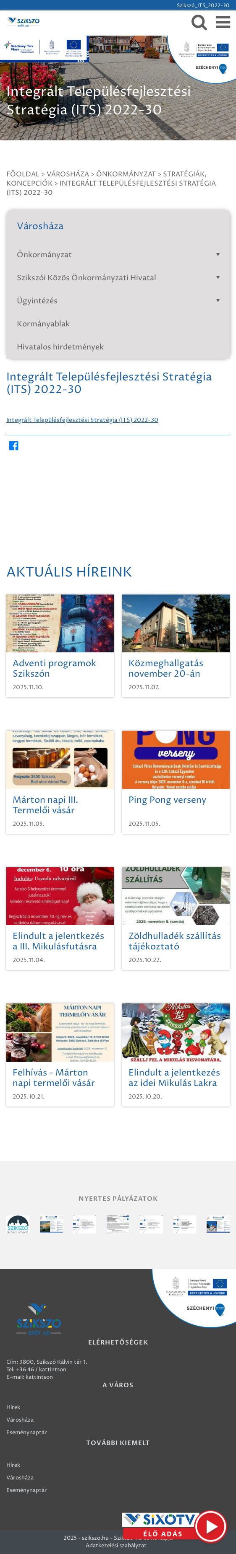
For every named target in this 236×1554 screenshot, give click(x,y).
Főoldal (22, 174)
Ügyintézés (120, 301)
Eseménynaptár (26, 1432)
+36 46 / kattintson (41, 1369)
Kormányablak (43, 324)
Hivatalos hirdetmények (60, 347)
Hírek (13, 1407)
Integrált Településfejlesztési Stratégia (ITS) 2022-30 (82, 420)
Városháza (68, 174)
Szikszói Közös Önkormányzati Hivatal (120, 278)
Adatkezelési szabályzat (116, 1545)
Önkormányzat (126, 174)
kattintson (39, 1377)
